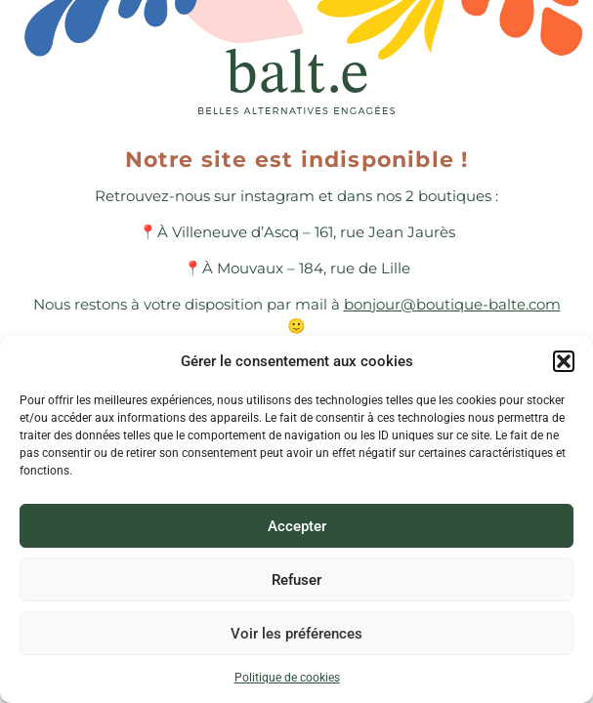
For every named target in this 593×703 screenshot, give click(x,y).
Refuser (296, 580)
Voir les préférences (296, 633)
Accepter (297, 526)
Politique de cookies (287, 677)
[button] (563, 361)
